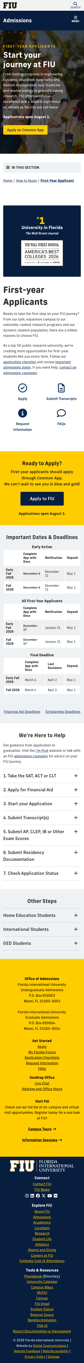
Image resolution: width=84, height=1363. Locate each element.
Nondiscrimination (42, 1320)
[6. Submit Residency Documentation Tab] (42, 856)
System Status (42, 1309)
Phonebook (33, 1276)
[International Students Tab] (42, 929)
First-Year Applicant (57, 180)
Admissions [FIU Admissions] (42, 1217)
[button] (75, 5)
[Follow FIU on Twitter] (44, 1196)
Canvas (42, 1298)
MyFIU (42, 1292)
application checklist (19, 362)
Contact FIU (42, 1184)
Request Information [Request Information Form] (42, 1063)
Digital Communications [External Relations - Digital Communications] (49, 1346)
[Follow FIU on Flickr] (56, 1196)
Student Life (42, 1239)
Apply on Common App (25, 130)
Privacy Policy (35, 1357)
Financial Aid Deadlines (22, 712)
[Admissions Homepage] (17, 20)
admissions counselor (31, 756)
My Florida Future (42, 1052)
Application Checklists (42, 1057)
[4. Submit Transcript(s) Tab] (42, 818)
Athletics (42, 1244)
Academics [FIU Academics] (42, 1222)
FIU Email (42, 1304)
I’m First (42, 750)
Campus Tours (40, 1129)
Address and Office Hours (42, 1089)
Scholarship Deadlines (62, 712)
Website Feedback (27, 1351)
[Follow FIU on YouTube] (50, 1196)
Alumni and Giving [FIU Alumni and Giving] (42, 1250)
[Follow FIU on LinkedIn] (33, 1196)
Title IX (42, 1325)
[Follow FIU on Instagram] (27, 1196)
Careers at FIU (42, 1255)
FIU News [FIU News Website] (42, 1189)
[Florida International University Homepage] (22, 5)
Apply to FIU (47, 498)
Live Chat (42, 1083)
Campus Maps (42, 1287)
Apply (42, 1046)
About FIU (42, 1211)
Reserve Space (42, 1315)
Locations (42, 1228)
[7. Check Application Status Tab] (42, 873)
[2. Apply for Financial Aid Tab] (42, 790)
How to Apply (26, 180)
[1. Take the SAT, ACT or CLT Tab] (42, 776)
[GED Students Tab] (42, 943)
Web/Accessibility (56, 1351)
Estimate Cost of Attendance (42, 1261)
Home (7, 180)
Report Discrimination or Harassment (42, 1331)
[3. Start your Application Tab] (42, 804)
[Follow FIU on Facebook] (39, 1196)
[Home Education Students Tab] (42, 915)
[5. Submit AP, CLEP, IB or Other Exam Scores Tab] (42, 835)
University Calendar (42, 1281)
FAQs (42, 1069)
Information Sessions (40, 1140)
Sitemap (53, 1357)
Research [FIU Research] (42, 1233)
